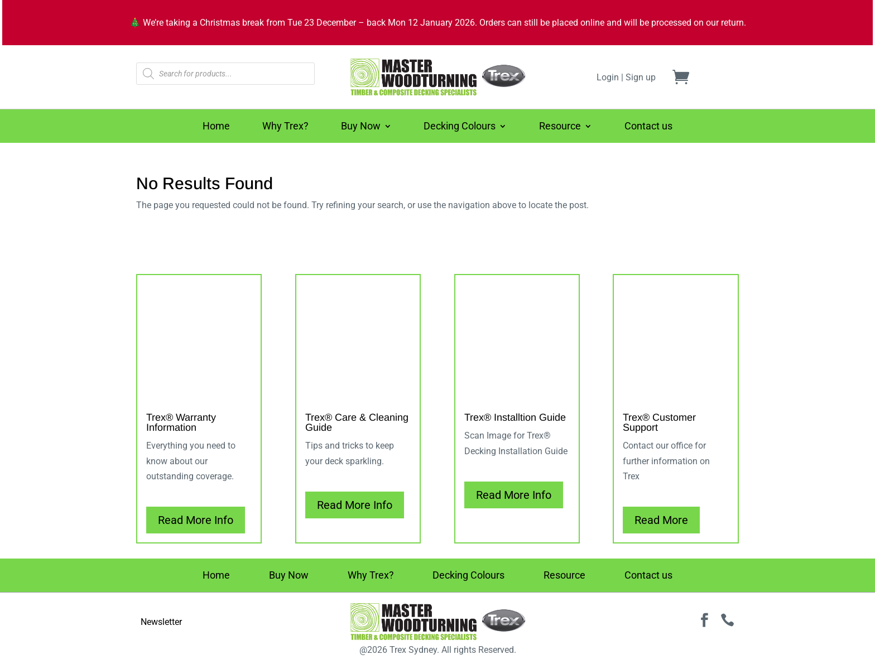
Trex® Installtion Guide (515, 417)
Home (216, 127)
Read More (661, 520)
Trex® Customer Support (659, 422)
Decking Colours (460, 127)
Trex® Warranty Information (181, 422)
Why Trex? (285, 127)
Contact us (648, 127)
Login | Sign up (626, 77)
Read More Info (195, 520)
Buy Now (361, 127)
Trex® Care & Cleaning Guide (356, 422)
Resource (560, 127)
